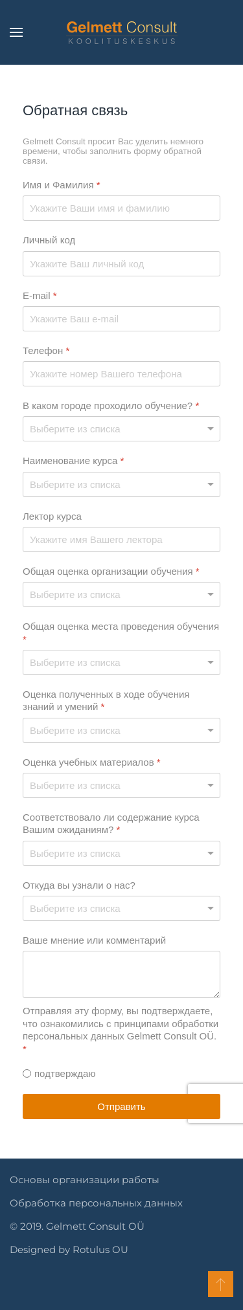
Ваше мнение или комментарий (94, 940)
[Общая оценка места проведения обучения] (121, 662)
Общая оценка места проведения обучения (121, 633)
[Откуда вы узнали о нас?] (121, 908)
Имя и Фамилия (61, 184)
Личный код (49, 239)
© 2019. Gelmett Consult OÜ (75, 1226)
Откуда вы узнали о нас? (79, 885)
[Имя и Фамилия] (121, 208)
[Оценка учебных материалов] (121, 785)
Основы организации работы (83, 1179)
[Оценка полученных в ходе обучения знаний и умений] (121, 730)
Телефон (46, 350)
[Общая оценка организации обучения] (121, 594)
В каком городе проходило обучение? (111, 405)
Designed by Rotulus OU (67, 1249)
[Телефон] (121, 373)
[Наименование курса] (121, 484)
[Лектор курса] (121, 539)
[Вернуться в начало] (122, 32)
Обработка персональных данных (94, 1203)
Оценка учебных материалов (92, 762)
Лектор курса (52, 516)
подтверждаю (65, 1073)
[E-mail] (121, 318)
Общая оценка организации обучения (111, 571)
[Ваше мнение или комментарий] (121, 974)
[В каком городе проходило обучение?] (121, 428)
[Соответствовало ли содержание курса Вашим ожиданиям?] (121, 853)
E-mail (40, 295)
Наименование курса (73, 460)
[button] (16, 32)
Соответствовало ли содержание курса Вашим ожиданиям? (111, 824)
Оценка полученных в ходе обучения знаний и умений (106, 701)
